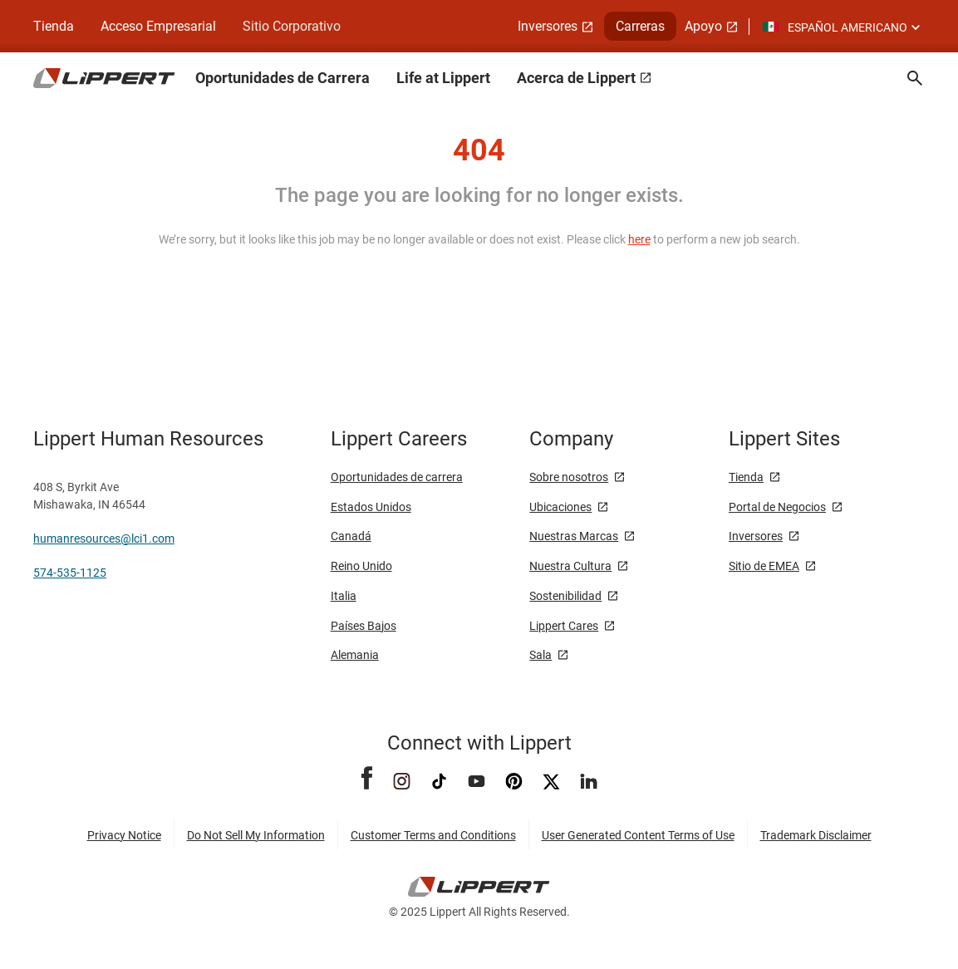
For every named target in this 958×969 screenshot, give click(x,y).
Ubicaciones (560, 507)
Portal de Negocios (777, 507)
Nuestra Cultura (570, 566)
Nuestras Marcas (573, 536)
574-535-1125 (69, 572)
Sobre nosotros (568, 477)
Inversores (756, 536)
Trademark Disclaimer (816, 835)
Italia (343, 596)
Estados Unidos (371, 507)
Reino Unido (361, 566)
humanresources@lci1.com (103, 538)
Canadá (351, 536)
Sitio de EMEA (764, 566)
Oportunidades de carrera (397, 477)
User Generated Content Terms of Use (638, 835)
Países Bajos (363, 625)
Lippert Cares (563, 625)
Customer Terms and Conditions (433, 835)
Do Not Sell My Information (256, 835)
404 (479, 150)
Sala (540, 655)
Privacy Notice (124, 835)
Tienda (746, 477)
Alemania (355, 655)
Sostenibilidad (565, 596)
